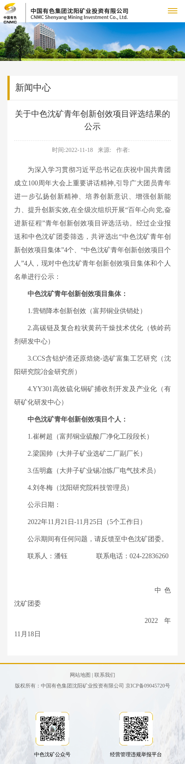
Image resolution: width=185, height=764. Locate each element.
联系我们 (104, 675)
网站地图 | (81, 675)
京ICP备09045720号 (148, 686)
